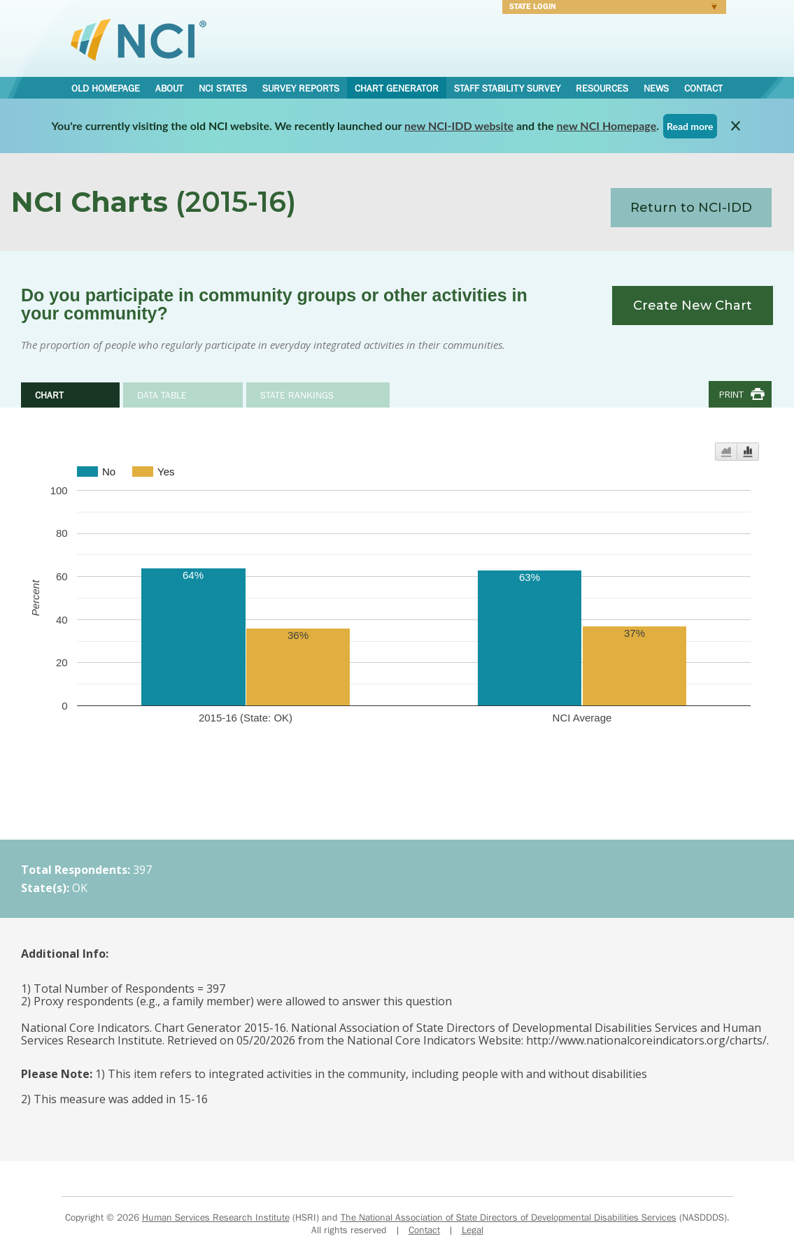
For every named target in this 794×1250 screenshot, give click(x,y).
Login (609, 8)
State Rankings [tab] (297, 395)
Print (731, 394)
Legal (472, 1229)
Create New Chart (692, 305)
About (169, 88)
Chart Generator (397, 88)
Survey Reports (300, 88)
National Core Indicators (138, 39)
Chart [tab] (49, 395)
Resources (602, 88)
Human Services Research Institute (216, 1217)
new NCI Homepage (607, 125)
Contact (703, 88)
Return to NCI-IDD (691, 207)
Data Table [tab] (162, 395)
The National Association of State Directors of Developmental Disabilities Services (508, 1217)
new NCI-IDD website (458, 125)
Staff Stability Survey (507, 88)
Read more (690, 126)
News (656, 88)
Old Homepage (105, 88)
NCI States (223, 88)
